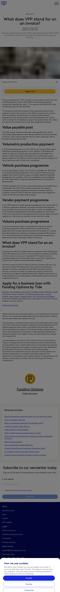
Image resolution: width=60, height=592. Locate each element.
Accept (29, 584)
